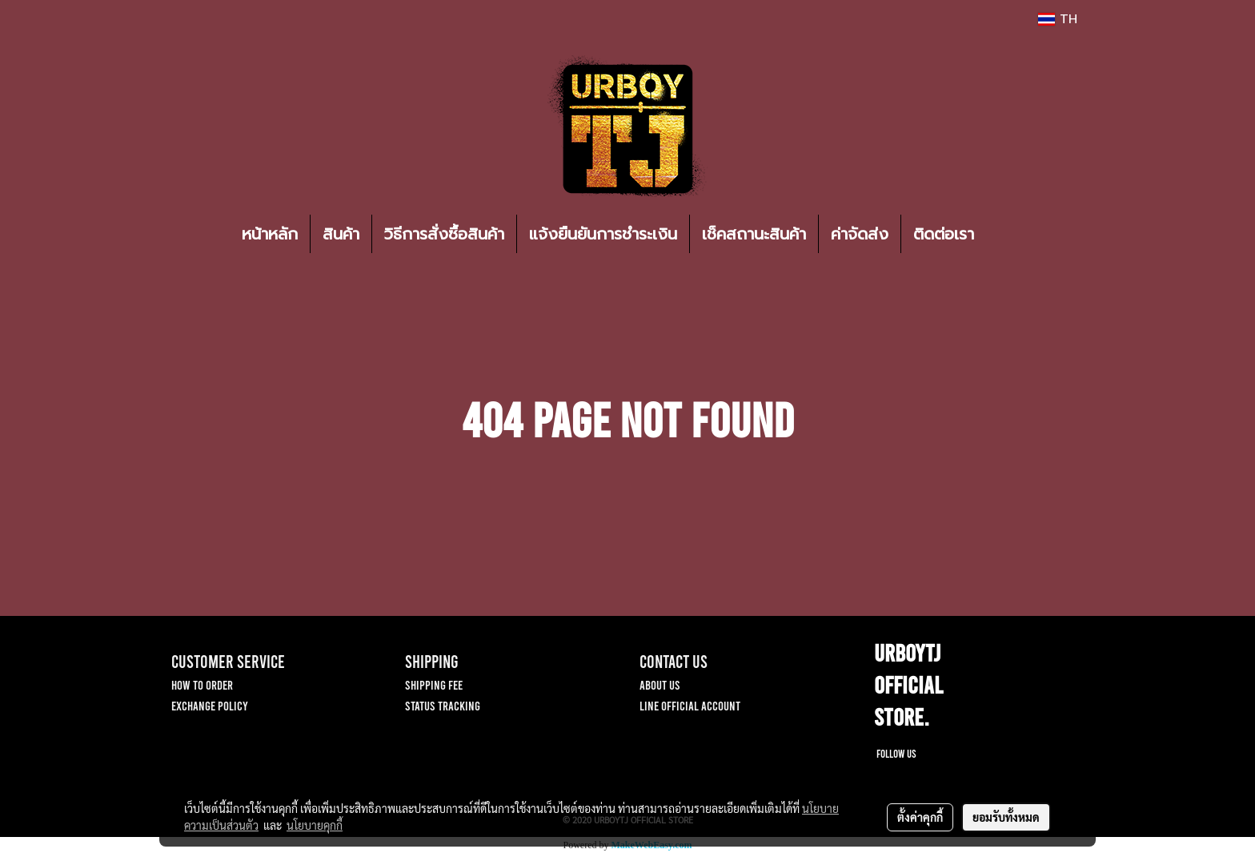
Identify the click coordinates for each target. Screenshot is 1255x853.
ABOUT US (660, 684)
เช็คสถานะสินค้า (754, 234)
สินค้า (341, 234)
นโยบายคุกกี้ (315, 825)
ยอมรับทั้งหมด (1006, 817)
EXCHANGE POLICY (209, 705)
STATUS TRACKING (442, 705)
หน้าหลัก (270, 234)
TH (1057, 19)
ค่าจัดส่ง (859, 234)
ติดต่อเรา (943, 234)
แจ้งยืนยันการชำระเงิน (603, 234)
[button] (1010, 233)
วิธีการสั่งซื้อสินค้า (444, 234)
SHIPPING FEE (434, 684)
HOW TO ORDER (202, 684)
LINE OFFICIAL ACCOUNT (690, 705)
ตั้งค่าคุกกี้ (920, 817)
